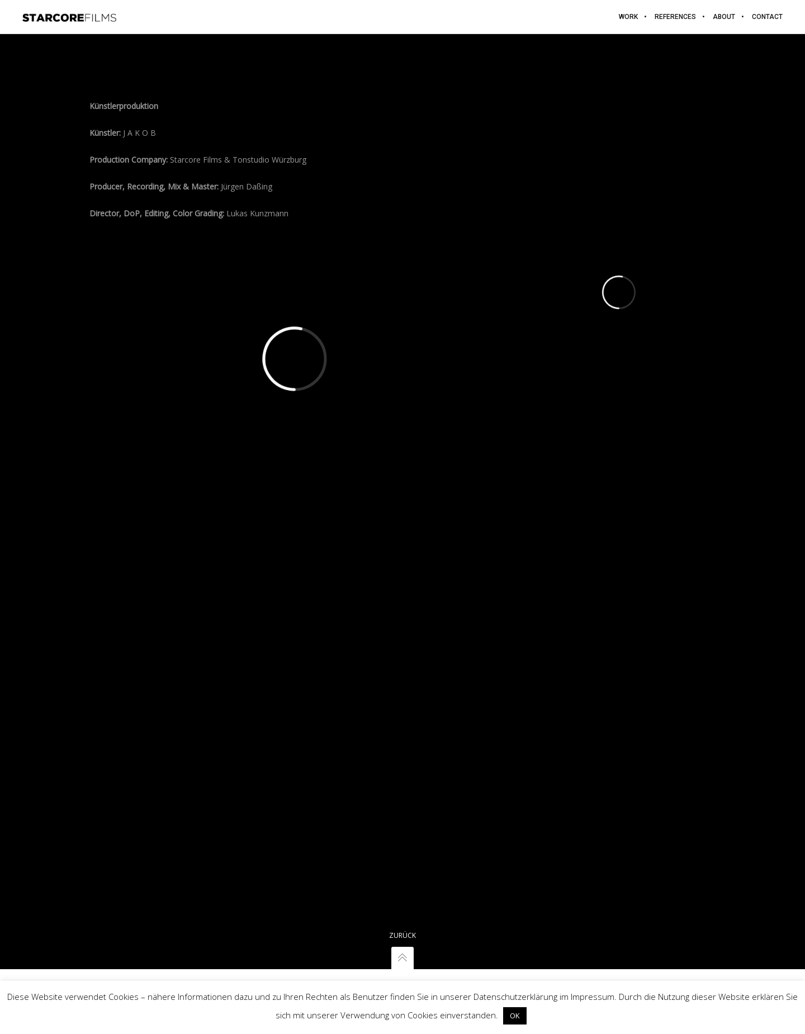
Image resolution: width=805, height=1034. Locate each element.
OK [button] (515, 1016)
